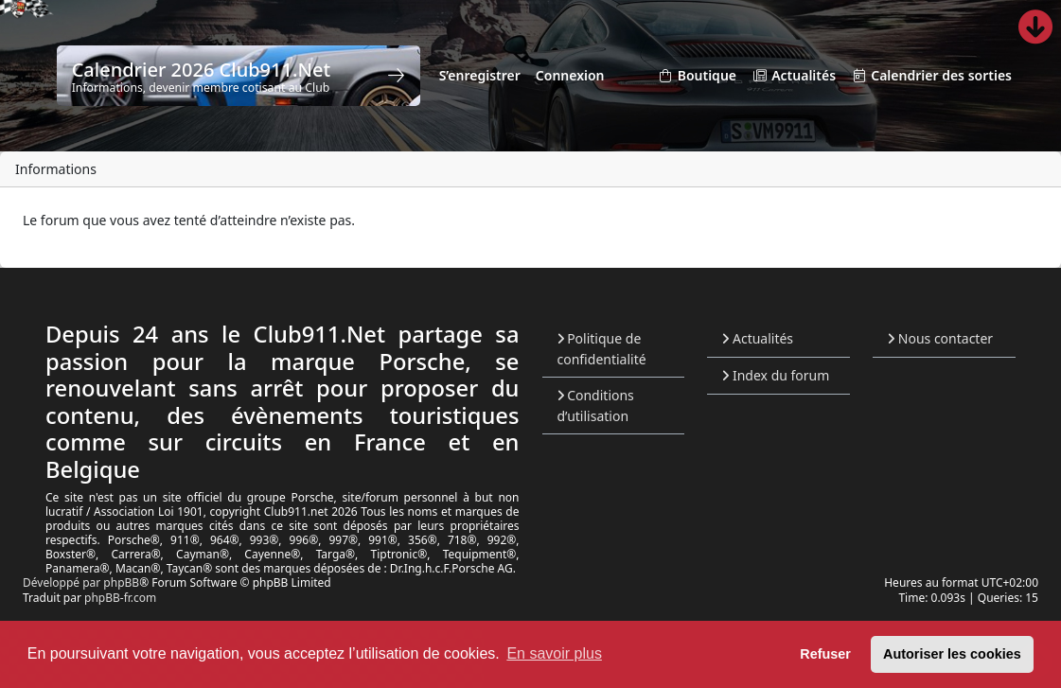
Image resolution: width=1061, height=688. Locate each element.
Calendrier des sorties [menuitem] (931, 76)
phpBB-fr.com (120, 598)
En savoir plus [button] (554, 653)
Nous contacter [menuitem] (940, 338)
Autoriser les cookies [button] (952, 654)
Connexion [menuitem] (570, 75)
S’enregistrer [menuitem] (480, 75)
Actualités (757, 338)
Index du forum (775, 375)
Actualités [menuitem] (794, 76)
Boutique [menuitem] (697, 76)
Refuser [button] (825, 654)
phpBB (121, 582)
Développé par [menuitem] (63, 582)
